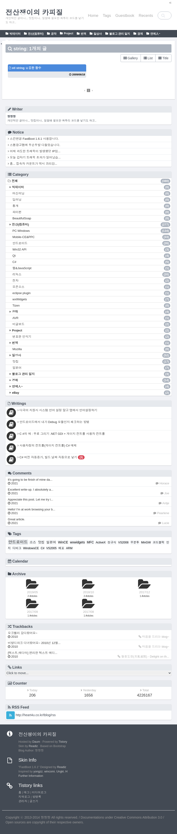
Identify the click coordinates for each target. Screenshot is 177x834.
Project (68, 33)
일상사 (98, 33)
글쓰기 (34, 801)
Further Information (30, 775)
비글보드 (91, 324)
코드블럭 (158, 542)
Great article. (16, 521)
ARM (69, 548)
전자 (91, 280)
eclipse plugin (91, 293)
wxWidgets (91, 299)
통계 (91, 206)
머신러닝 (91, 193)
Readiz (33, 746)
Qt (91, 255)
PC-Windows (91, 231)
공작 (53, 33)
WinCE (63, 542)
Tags (107, 15)
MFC (90, 542)
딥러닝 (91, 199)
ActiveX (101, 542)
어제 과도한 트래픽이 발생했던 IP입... (34, 151)
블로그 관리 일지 (119, 33)
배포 (61, 548)
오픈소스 (91, 287)
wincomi (49, 771)
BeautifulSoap (91, 218)
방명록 (36, 796)
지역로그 (24, 796)
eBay (12, 40)
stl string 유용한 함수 (25, 68)
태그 (27, 792)
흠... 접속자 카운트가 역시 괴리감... (32, 163)
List (148, 58)
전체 (91, 181)
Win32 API (91, 249)
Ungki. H (62, 771)
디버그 (16, 548)
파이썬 (91, 212)
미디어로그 (39, 792)
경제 (140, 33)
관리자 (22, 801)
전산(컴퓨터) (36, 33)
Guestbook (124, 15)
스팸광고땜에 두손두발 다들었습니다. (34, 145)
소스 (33, 542)
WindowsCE (31, 548)
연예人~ (155, 33)
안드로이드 (91, 243)
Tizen (91, 305)
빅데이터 (15, 33)
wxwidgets (77, 542)
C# (91, 262)
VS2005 (51, 548)
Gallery (131, 58)
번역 (83, 33)
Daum (36, 741)
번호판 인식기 (91, 336)
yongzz (38, 771)
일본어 (91, 368)
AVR (91, 318)
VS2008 (123, 542)
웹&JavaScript (91, 268)
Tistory (63, 741)
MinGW (146, 542)
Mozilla (91, 349)
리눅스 (91, 274)
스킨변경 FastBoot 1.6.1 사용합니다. (33, 138)
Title (163, 58)
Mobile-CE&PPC (91, 237)
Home (93, 15)
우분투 (134, 542)
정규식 (112, 542)
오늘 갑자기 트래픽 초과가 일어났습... (34, 157)
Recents (146, 15)
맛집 (91, 361)
